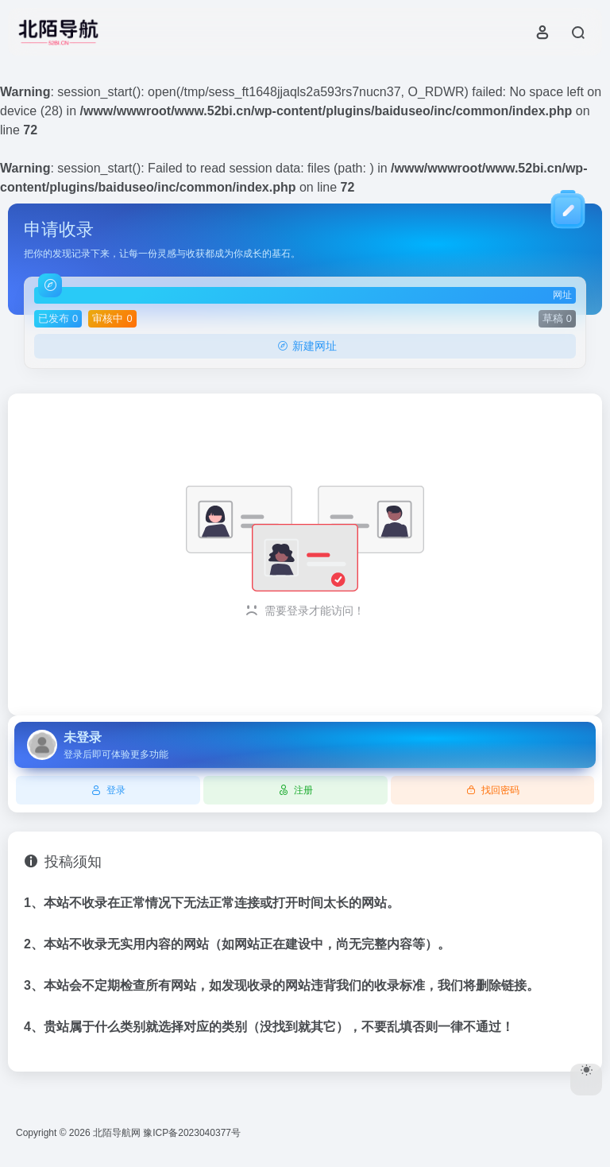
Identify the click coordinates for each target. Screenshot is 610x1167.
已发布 (58, 318)
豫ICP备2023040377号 (192, 1132)
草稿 (557, 318)
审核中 (112, 318)
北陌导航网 (117, 1132)
